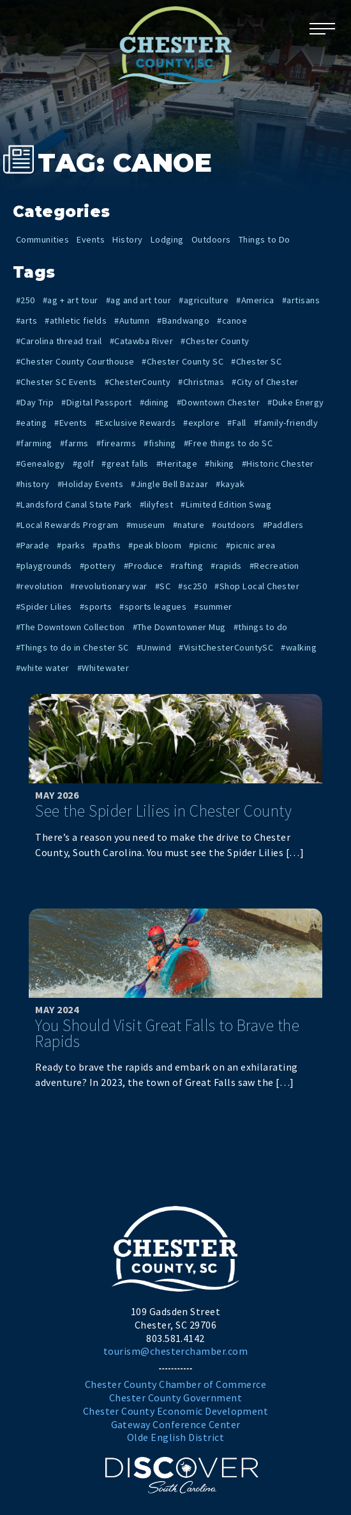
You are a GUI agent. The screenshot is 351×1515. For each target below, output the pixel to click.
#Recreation (274, 565)
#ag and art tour (139, 300)
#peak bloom (154, 545)
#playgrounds (44, 565)
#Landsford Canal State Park (74, 504)
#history (33, 484)
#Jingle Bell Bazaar (169, 484)
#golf (83, 463)
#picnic (203, 545)
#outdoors (233, 525)
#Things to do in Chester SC (72, 647)
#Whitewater (103, 668)
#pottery (98, 565)
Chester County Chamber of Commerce (175, 1384)
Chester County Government (175, 1397)
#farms (74, 443)
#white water (43, 668)
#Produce (143, 565)
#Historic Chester (278, 463)
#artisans (301, 300)
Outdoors (211, 239)
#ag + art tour (70, 300)
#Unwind (154, 647)
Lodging (167, 239)
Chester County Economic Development (176, 1411)
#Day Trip (35, 402)
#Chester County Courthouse (75, 361)
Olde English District (175, 1437)
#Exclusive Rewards (135, 422)
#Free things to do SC (228, 443)
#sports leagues (152, 606)
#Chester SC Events (56, 382)
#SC (162, 586)
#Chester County (215, 341)
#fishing (160, 443)
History (127, 239)
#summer (213, 606)
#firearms (116, 443)
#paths (107, 545)
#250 (25, 300)
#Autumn (131, 320)
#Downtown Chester (218, 402)
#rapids (226, 565)
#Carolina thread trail (59, 341)
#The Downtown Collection (70, 627)
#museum (145, 525)
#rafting (186, 565)
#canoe (232, 320)
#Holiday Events (90, 484)
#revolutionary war (108, 586)
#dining (154, 402)
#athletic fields (76, 320)
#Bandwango (183, 320)
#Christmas (201, 382)
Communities (42, 239)
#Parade (32, 545)
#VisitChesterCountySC (226, 647)
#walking (299, 647)
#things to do (261, 627)
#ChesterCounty (138, 382)
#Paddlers (283, 525)
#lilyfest (156, 504)
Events (91, 239)
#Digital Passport (96, 402)
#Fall (236, 422)
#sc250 (192, 586)
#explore (201, 422)
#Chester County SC (182, 361)
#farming (34, 443)
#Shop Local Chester (256, 586)
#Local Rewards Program (67, 525)
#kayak (230, 484)
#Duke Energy (295, 402)
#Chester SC (256, 361)
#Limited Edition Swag (226, 504)
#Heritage (176, 463)
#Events (70, 422)
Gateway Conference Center (176, 1424)
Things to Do (264, 239)
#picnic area (251, 545)
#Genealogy (40, 463)
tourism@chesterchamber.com (175, 1351)
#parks (71, 545)
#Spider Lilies (44, 606)
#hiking (219, 463)
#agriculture (203, 300)
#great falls (125, 463)
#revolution (39, 586)
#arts (26, 320)
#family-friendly (286, 422)
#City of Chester (265, 382)
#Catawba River (142, 341)
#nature (188, 525)
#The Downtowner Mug (179, 627)
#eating (31, 422)
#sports (96, 606)
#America (255, 300)
